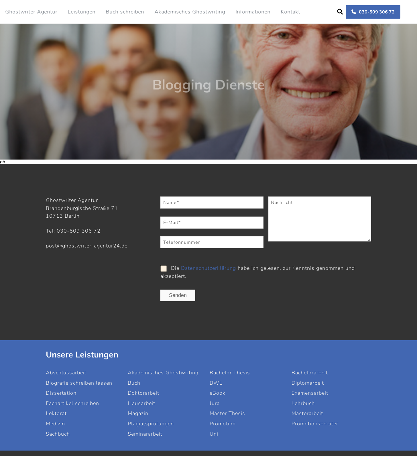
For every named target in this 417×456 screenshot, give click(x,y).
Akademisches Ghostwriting (189, 11)
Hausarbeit (141, 403)
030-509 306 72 (373, 12)
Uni (214, 434)
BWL (216, 383)
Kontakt (290, 11)
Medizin (55, 423)
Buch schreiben (125, 11)
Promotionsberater (315, 423)
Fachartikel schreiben (72, 403)
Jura (215, 403)
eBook (217, 393)
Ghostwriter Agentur (31, 11)
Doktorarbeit (143, 393)
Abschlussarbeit (66, 372)
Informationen (252, 11)
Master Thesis (227, 413)
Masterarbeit (307, 413)
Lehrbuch (303, 403)
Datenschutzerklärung (208, 268)
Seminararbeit (145, 434)
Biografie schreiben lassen (79, 383)
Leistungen (81, 11)
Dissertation (61, 393)
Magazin (138, 413)
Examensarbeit (310, 393)
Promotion (223, 423)
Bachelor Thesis (230, 372)
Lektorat (56, 413)
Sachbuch (58, 434)
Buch (134, 383)
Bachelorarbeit (310, 372)
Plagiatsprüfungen (151, 423)
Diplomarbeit (308, 383)
